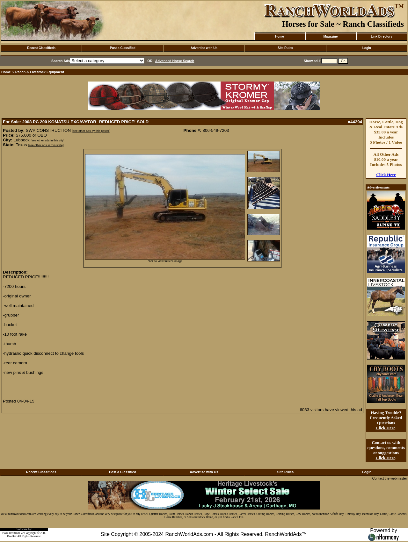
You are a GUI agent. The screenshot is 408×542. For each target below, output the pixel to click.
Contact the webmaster (389, 478)
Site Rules (285, 48)
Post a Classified (122, 48)
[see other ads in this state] (45, 145)
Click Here (386, 174)
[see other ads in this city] (47, 140)
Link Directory (381, 36)
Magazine (330, 36)
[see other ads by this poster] (91, 130)
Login (366, 48)
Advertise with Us (204, 48)
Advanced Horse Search (174, 61)
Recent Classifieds (41, 48)
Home (279, 36)
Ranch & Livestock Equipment (39, 72)
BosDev (12, 536)
